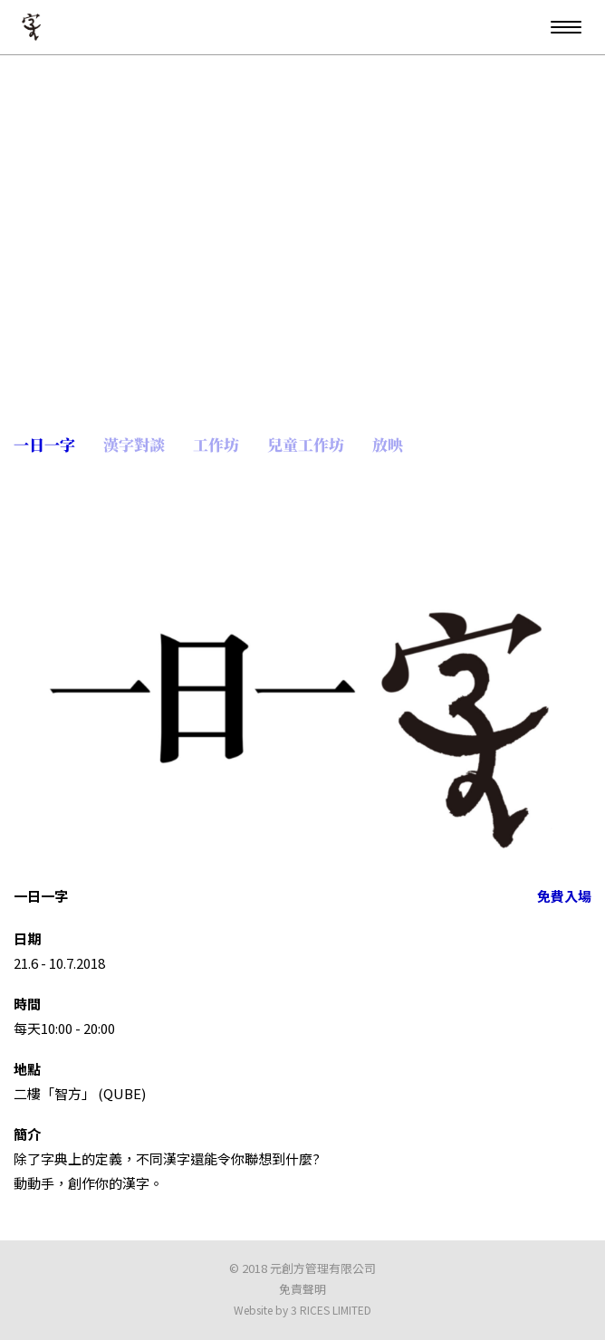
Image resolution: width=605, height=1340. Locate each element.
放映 (389, 444)
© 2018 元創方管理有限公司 (302, 1268)
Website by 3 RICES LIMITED (302, 1309)
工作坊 (218, 444)
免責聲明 (302, 1288)
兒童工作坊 (307, 444)
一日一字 (46, 444)
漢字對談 (135, 444)
